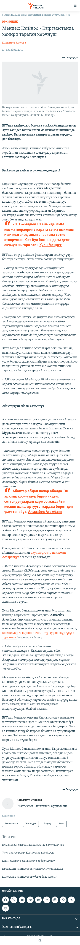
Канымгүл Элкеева (14, 42)
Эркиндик (10, 22)
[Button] (70, 57)
